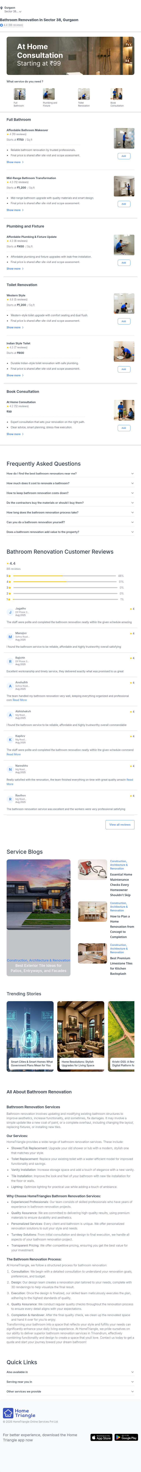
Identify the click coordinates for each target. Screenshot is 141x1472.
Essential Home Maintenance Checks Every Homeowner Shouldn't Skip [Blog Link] (121, 884)
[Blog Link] (38, 894)
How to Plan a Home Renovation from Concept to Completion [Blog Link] (122, 926)
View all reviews (120, 824)
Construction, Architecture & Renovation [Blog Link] (119, 865)
